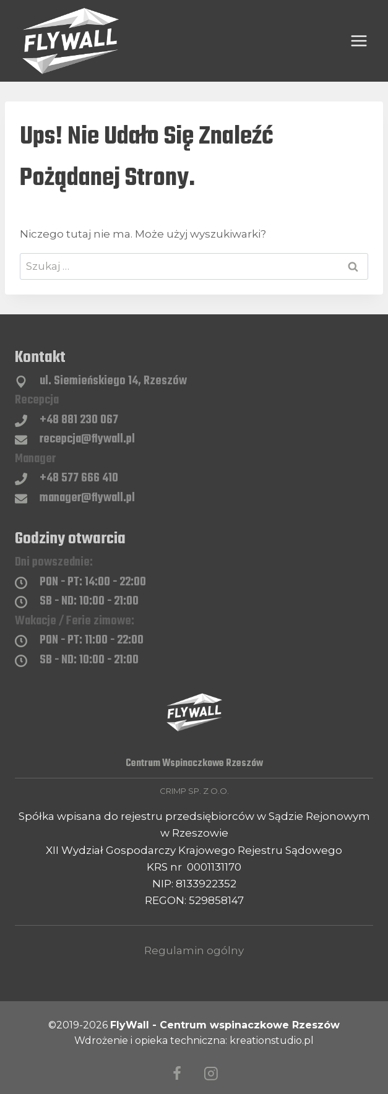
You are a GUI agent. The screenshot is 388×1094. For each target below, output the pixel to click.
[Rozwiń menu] (358, 40)
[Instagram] (211, 1073)
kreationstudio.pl (272, 1040)
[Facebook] (177, 1073)
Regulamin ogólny (194, 950)
